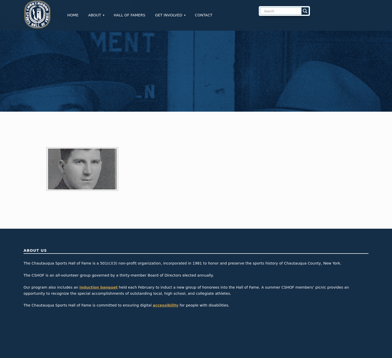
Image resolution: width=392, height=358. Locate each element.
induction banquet (99, 287)
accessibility (165, 305)
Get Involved (168, 15)
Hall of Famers (129, 15)
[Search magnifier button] (305, 11)
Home (73, 15)
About (94, 15)
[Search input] (288, 11)
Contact (203, 15)
